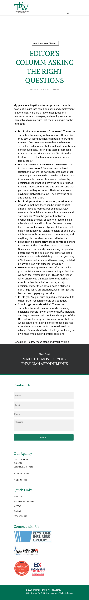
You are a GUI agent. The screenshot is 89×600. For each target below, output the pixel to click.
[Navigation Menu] (73, 12)
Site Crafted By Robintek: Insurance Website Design (50, 593)
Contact (17, 511)
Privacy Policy (20, 515)
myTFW (17, 506)
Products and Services (24, 501)
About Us (18, 496)
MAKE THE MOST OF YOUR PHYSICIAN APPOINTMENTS (44, 359)
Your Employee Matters (45, 43)
